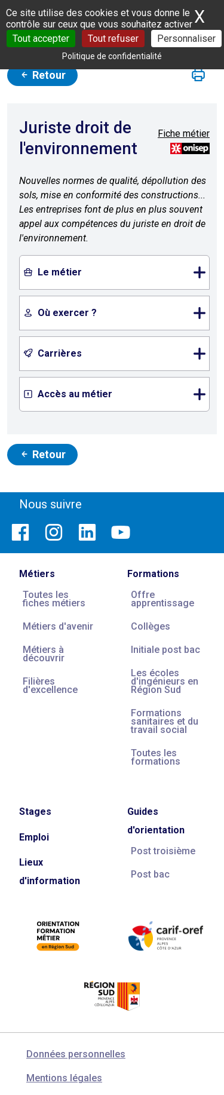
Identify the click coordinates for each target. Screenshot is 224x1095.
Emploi (34, 837)
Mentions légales (64, 1078)
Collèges (150, 626)
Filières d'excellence (50, 685)
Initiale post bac (165, 649)
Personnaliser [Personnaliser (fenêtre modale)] (186, 38)
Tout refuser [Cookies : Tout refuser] (113, 38)
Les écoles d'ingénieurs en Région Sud (164, 681)
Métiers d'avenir (58, 626)
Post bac (150, 874)
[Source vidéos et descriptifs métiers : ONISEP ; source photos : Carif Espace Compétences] (190, 148)
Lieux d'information (49, 871)
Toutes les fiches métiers (54, 599)
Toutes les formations (155, 757)
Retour (42, 75)
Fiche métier (184, 133)
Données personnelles (75, 1054)
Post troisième (163, 851)
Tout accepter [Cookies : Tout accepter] (41, 38)
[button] (198, 75)
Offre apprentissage (162, 599)
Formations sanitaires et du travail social (164, 721)
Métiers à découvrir (44, 654)
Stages (35, 811)
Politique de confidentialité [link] (112, 56)
